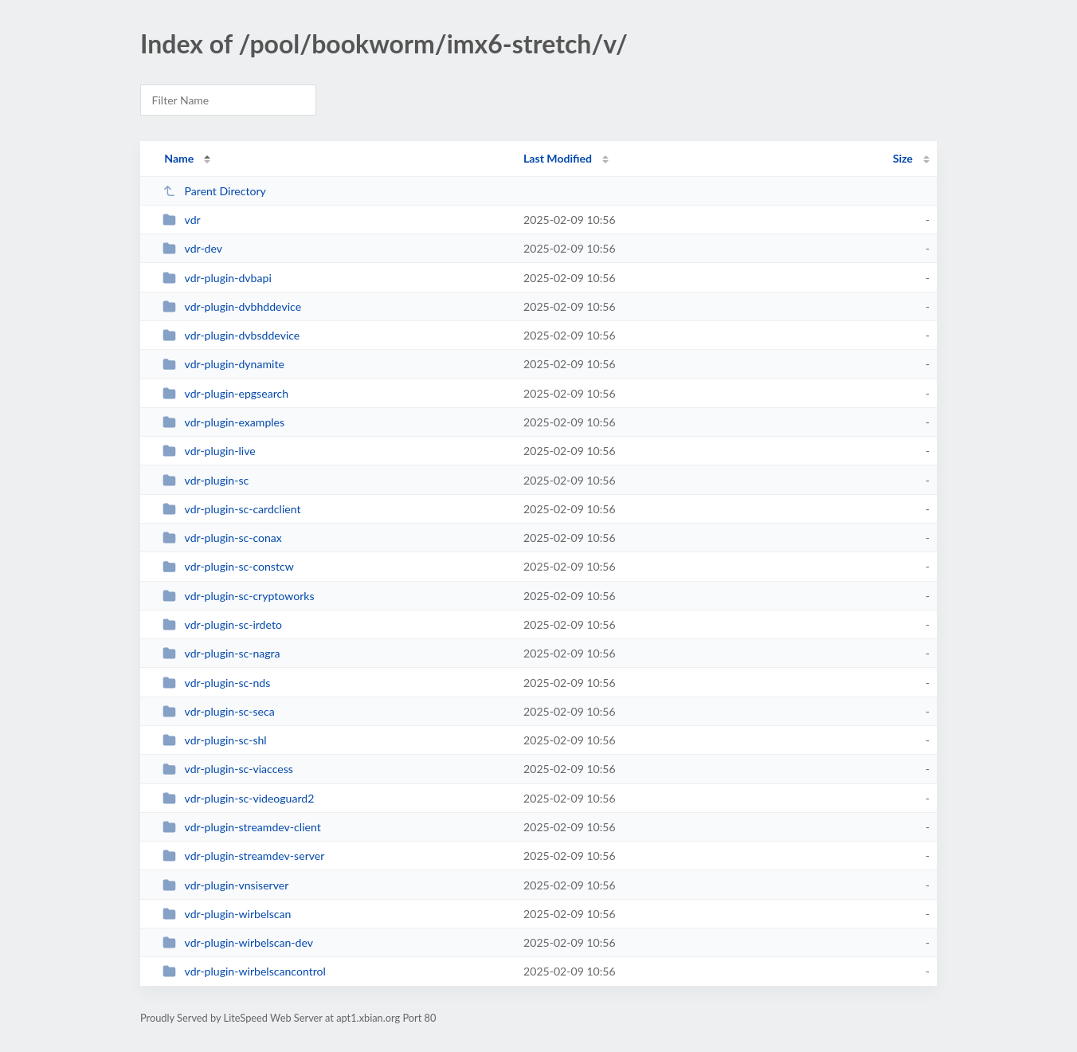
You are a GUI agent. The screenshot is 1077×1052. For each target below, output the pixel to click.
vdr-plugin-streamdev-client (242, 827)
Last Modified (557, 158)
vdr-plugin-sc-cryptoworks (238, 596)
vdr (182, 219)
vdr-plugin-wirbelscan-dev (238, 942)
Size (903, 158)
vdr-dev (192, 248)
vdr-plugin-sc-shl (215, 740)
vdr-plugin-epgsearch (225, 393)
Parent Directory (214, 191)
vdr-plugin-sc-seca (219, 711)
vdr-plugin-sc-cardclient (231, 509)
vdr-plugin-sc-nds (216, 682)
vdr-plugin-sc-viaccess (228, 768)
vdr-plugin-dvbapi (217, 278)
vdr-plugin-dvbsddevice (231, 335)
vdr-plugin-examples (223, 422)
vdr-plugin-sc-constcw (228, 566)
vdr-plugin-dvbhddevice (232, 306)
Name (179, 158)
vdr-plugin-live (209, 450)
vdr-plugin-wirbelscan (227, 913)
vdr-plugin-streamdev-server (243, 855)
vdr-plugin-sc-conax (222, 537)
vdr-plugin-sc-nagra (221, 653)
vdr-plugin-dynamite (223, 364)
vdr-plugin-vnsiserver (225, 885)
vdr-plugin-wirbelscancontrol (244, 971)
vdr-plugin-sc (206, 480)
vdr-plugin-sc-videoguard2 (238, 798)
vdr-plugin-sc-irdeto (222, 624)
